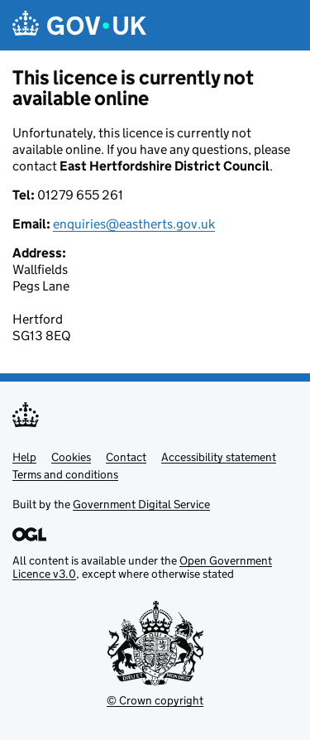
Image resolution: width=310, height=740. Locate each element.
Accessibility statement (218, 456)
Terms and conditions (65, 474)
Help (24, 456)
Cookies (71, 456)
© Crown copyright (155, 700)
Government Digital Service (141, 504)
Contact (126, 456)
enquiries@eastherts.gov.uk (134, 224)
